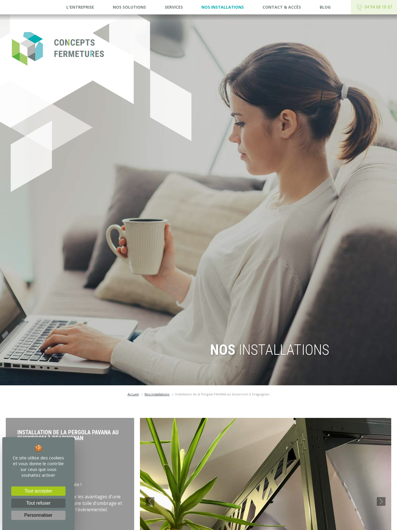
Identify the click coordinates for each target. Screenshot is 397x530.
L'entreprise (80, 7)
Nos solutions (129, 7)
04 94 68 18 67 (374, 7)
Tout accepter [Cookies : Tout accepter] (38, 490)
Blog (325, 7)
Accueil (133, 394)
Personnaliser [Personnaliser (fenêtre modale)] (38, 515)
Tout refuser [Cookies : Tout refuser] (38, 503)
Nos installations (222, 7)
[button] (150, 501)
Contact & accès (282, 7)
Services (174, 7)
